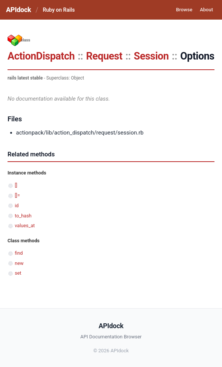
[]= (17, 195)
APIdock (18, 10)
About (206, 9)
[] (16, 185)
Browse (184, 9)
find (19, 253)
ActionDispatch (41, 56)
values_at (25, 225)
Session (151, 56)
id (16, 205)
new (19, 263)
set (18, 273)
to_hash (23, 216)
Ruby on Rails (59, 10)
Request (104, 56)
